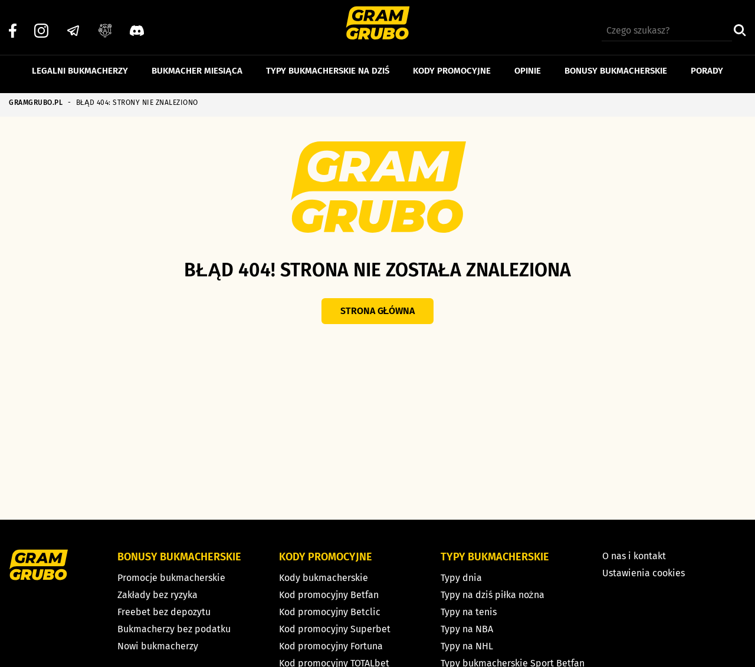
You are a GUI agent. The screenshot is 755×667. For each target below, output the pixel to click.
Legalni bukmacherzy (80, 63)
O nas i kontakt (634, 556)
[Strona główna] (378, 24)
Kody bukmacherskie (323, 577)
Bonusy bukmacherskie (615, 63)
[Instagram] (41, 24)
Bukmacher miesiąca (197, 63)
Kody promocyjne (452, 63)
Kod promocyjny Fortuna (331, 646)
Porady (707, 63)
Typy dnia (461, 577)
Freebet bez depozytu (164, 612)
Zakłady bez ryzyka (157, 594)
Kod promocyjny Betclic (329, 612)
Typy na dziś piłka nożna (492, 594)
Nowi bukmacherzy (157, 646)
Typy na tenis (469, 612)
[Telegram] (73, 24)
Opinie (527, 63)
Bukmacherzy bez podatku (174, 629)
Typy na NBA (467, 629)
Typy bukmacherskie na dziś (327, 63)
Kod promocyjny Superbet (334, 629)
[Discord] (137, 24)
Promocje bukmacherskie (171, 577)
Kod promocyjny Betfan (329, 594)
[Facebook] (13, 24)
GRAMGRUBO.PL (36, 102)
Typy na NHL (467, 646)
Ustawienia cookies (643, 573)
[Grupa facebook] (105, 24)
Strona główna (377, 310)
